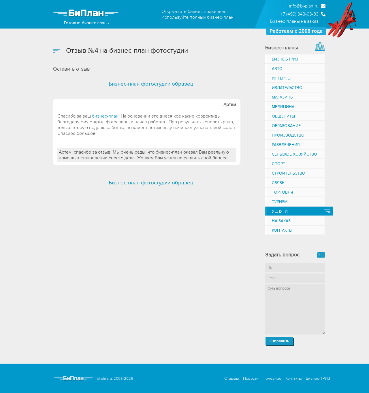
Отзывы (231, 378)
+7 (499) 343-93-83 (299, 14)
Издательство (287, 87)
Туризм (279, 201)
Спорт (278, 163)
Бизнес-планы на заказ (294, 21)
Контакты (282, 230)
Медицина (283, 106)
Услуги (280, 211)
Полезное (272, 378)
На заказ (281, 220)
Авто (277, 68)
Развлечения (286, 144)
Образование (286, 125)
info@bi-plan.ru (304, 6)
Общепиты (283, 116)
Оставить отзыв (71, 69)
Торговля (282, 192)
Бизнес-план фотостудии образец (151, 84)
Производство (288, 135)
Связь (278, 182)
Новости (251, 378)
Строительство (288, 173)
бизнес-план (105, 116)
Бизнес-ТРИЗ (285, 59)
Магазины (282, 97)
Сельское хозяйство (294, 154)
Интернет (282, 78)
